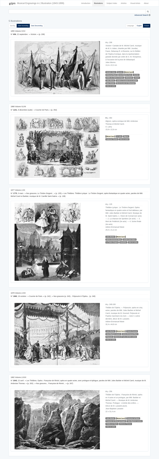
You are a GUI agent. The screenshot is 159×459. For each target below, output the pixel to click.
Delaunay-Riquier (111, 75)
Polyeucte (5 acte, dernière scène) (125, 337)
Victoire (136, 77)
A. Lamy (119, 136)
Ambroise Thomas (112, 139)
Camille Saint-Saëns (129, 239)
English (139, 26)
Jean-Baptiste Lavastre (113, 334)
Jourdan (136, 75)
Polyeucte (109, 337)
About (146, 3)
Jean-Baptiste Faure (125, 75)
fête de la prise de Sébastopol (126, 83)
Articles (124, 3)
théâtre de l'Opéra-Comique (114, 77)
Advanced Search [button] (141, 15)
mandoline (123, 242)
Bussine (120, 72)
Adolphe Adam (111, 72)
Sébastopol (128, 77)
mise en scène (110, 86)
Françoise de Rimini (133, 418)
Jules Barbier (110, 236)
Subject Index (112, 3)
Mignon (126, 136)
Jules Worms (110, 80)
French (146, 26)
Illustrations (98, 3)
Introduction (85, 3)
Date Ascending (23, 26)
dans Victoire (110, 83)
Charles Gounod (132, 331)
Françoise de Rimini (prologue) (116, 421)
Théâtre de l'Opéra (112, 424)
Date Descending (36, 26)
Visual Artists (135, 3)
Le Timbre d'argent (112, 242)
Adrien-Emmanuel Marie (113, 239)
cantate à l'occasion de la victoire (126, 80)
